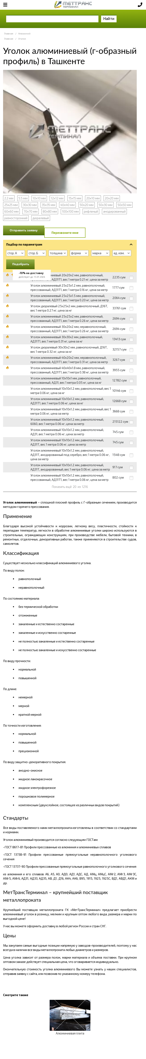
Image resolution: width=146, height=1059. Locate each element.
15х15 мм (75, 198)
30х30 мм (30, 205)
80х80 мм (50, 211)
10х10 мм (39, 198)
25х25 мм (11, 205)
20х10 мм (93, 198)
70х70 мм (30, 211)
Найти (108, 18)
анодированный (114, 211)
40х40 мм (67, 205)
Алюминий (24, 33)
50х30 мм (105, 205)
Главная (8, 33)
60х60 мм (11, 211)
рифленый (91, 211)
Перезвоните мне (64, 232)
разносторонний (15, 218)
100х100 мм (70, 211)
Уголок (22, 38)
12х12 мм (57, 198)
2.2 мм (8, 198)
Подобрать (20, 264)
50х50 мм (124, 205)
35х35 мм (48, 205)
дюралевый (41, 218)
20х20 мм (112, 198)
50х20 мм (86, 205)
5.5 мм (23, 198)
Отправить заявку (24, 230)
